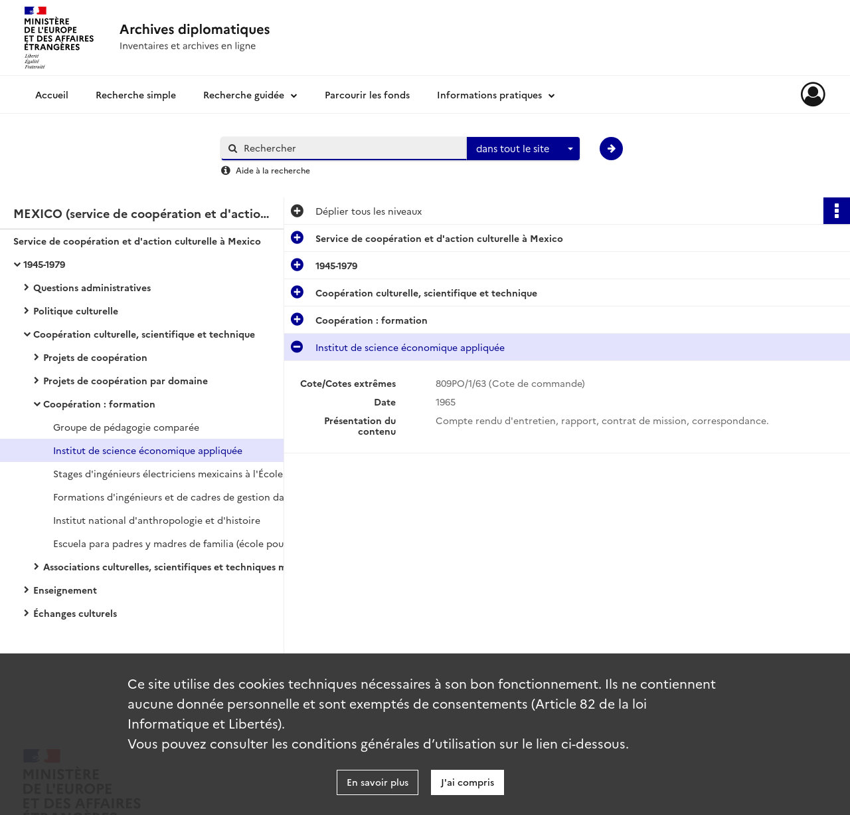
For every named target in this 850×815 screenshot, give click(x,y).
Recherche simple (136, 94)
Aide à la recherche (273, 169)
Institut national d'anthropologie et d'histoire (156, 519)
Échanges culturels (75, 613)
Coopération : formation (99, 403)
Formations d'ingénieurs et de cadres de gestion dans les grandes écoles (186, 496)
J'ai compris (467, 781)
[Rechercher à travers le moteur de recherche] (351, 148)
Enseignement (65, 589)
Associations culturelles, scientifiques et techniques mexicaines (176, 566)
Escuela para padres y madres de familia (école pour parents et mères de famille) (186, 543)
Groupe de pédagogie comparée (126, 426)
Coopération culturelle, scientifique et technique (144, 333)
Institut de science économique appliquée (147, 450)
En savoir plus (377, 781)
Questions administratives (92, 287)
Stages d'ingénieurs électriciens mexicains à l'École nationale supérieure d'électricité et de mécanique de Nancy (186, 473)
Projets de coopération (95, 357)
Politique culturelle (75, 310)
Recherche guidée (243, 94)
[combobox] (523, 149)
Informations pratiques (489, 94)
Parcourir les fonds (367, 94)
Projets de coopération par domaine (125, 380)
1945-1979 (44, 264)
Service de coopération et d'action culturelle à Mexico (137, 240)
